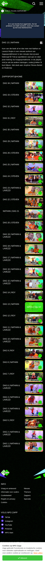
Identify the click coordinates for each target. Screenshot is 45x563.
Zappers (27, 495)
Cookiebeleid (6, 495)
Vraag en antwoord (8, 488)
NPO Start (7, 532)
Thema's (27, 492)
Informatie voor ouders (10, 492)
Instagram (7, 520)
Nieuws (27, 488)
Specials (27, 499)
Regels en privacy (8, 499)
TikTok (5, 516)
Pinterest (6, 528)
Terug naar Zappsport (15, 11)
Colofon (4, 502)
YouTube (6, 524)
